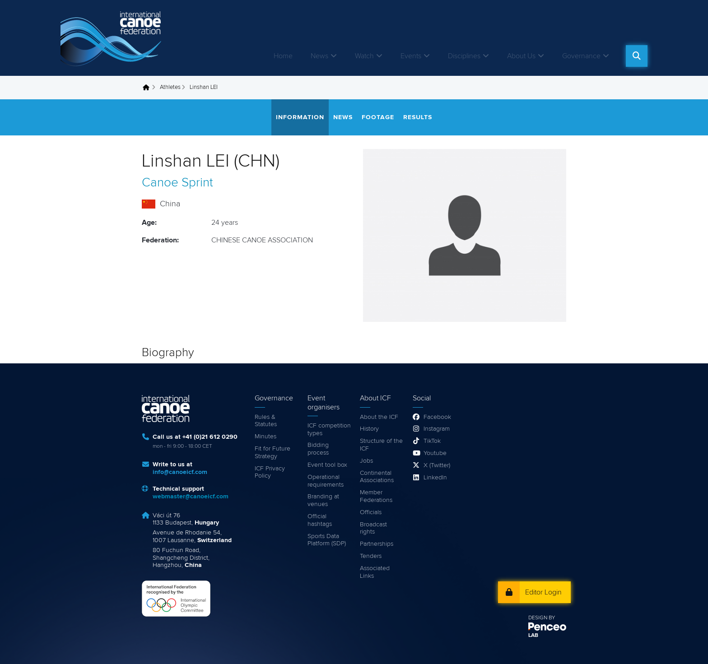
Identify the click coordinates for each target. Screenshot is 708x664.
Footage (378, 117)
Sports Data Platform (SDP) (326, 540)
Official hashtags (319, 520)
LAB (533, 635)
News (319, 56)
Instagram (437, 429)
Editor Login (543, 592)
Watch (364, 56)
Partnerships (376, 544)
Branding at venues (323, 500)
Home (283, 56)
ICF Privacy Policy (270, 472)
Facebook (437, 417)
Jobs (366, 461)
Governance (581, 56)
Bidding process (318, 449)
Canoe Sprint (177, 182)
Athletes (170, 87)
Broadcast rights (373, 528)
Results (417, 117)
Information (300, 117)
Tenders (371, 556)
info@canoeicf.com (180, 472)
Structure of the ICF (381, 445)
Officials (371, 512)
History (369, 429)
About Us (521, 56)
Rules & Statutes (266, 421)
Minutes (265, 436)
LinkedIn (435, 477)
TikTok (432, 441)
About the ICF (379, 417)
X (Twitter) (437, 465)
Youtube (435, 453)
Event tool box (327, 465)
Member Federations (376, 496)
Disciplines (464, 56)
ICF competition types (329, 429)
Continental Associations (377, 477)
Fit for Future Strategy (272, 453)
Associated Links (375, 572)
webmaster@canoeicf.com (190, 496)
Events (411, 56)
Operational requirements (325, 481)
